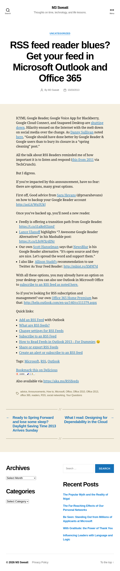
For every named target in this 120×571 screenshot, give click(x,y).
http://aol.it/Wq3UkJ (31, 205)
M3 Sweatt (60, 7)
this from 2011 (83, 160)
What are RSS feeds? (34, 325)
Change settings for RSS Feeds (41, 331)
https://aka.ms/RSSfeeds (61, 381)
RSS (43, 361)
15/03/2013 (73, 90)
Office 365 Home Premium (72, 298)
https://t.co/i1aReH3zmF (37, 227)
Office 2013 (92, 391)
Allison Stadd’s (46, 262)
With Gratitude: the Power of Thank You (88, 528)
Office (69, 391)
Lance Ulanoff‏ (29, 232)
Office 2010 (79, 391)
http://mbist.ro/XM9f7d (81, 267)
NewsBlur (80, 247)
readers (36, 395)
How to (50, 391)
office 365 (25, 395)
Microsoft (32, 361)
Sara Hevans (66, 195)
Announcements (36, 391)
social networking (56, 395)
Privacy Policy (40, 562)
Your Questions (74, 395)
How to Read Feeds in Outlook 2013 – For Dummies (57, 342)
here (19, 137)
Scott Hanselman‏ (46, 247)
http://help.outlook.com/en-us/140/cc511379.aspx (60, 303)
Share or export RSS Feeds (38, 347)
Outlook (54, 361)
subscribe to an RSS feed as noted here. (49, 285)
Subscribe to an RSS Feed (38, 336)
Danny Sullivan (82, 132)
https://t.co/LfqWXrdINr (37, 241)
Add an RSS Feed (31, 320)
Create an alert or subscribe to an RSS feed (51, 353)
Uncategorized (60, 33)
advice (23, 391)
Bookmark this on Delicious (36, 370)
